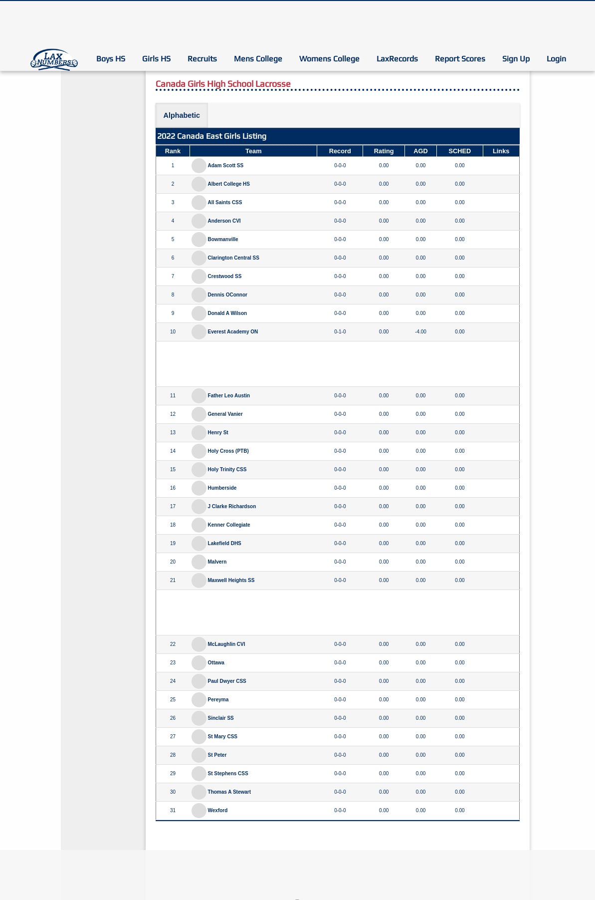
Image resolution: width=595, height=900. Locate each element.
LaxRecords (397, 58)
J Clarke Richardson (232, 506)
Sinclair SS (221, 718)
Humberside (222, 488)
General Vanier (225, 414)
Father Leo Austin (229, 395)
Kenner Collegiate (229, 525)
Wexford (218, 810)
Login (556, 58)
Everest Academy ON (233, 331)
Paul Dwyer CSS (227, 681)
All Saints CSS (225, 202)
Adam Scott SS (226, 165)
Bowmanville (223, 239)
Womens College (329, 58)
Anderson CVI (224, 221)
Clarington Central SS (233, 258)
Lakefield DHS (224, 543)
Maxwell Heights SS (231, 580)
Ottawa (216, 662)
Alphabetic (182, 115)
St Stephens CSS (228, 773)
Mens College (258, 58)
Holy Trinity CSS (227, 469)
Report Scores (460, 58)
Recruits (202, 58)
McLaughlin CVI (226, 644)
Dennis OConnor (227, 295)
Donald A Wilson (227, 313)
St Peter (217, 755)
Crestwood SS (225, 276)
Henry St (218, 432)
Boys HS (110, 58)
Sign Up (516, 58)
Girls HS (156, 58)
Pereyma (218, 699)
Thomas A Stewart (229, 792)
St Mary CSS (222, 736)
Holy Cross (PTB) (228, 451)
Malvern (217, 562)
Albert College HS (229, 184)
